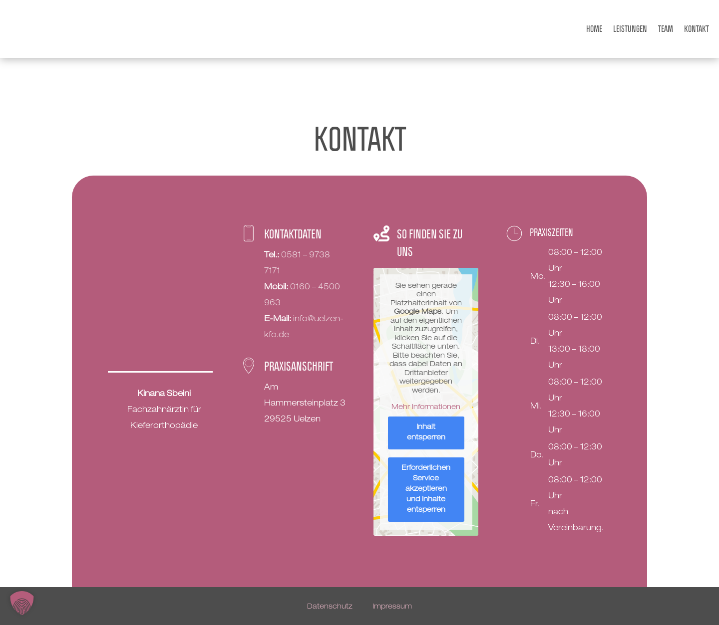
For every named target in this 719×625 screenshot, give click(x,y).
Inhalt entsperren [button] (425, 432)
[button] (22, 603)
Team (665, 28)
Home (594, 28)
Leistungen (630, 28)
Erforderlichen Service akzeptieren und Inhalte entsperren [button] (425, 488)
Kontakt (696, 28)
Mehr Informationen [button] (425, 407)
